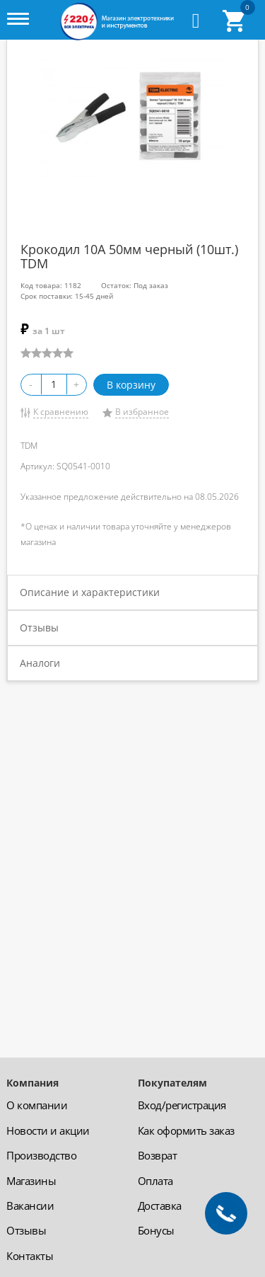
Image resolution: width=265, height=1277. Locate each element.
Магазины (31, 1181)
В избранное (142, 412)
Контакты (29, 1256)
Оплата (155, 1181)
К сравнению (60, 412)
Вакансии (30, 1205)
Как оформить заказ (186, 1130)
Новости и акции (48, 1130)
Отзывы (39, 627)
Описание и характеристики (90, 592)
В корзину (131, 384)
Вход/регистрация (182, 1105)
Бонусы (156, 1230)
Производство (41, 1155)
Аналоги (40, 663)
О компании (36, 1105)
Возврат (157, 1155)
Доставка (160, 1205)
